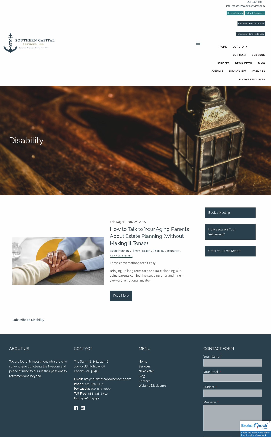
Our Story (240, 46)
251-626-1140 (254, 2)
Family (136, 251)
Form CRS (258, 71)
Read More (121, 296)
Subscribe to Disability (28, 320)
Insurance (173, 251)
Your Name (225, 357)
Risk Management (121, 255)
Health (146, 251)
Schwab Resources (255, 13)
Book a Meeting (219, 213)
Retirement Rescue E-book (251, 23)
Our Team (239, 55)
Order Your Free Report (224, 251)
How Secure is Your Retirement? (222, 232)
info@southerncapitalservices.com (245, 6)
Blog (261, 63)
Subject (223, 387)
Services (223, 63)
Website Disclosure (152, 386)
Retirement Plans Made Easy (250, 34)
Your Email (225, 372)
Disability (158, 251)
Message (224, 402)
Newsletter (243, 63)
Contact (217, 71)
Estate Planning (119, 251)
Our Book (258, 55)
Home (223, 46)
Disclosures (237, 71)
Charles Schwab (235, 13)
